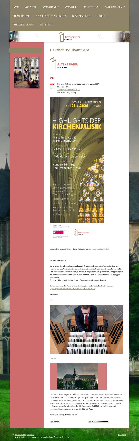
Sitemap (30, 435)
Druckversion (19, 435)
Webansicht (122, 435)
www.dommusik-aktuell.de (99, 249)
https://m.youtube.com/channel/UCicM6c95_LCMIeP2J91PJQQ (72, 289)
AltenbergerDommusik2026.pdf (68, 90)
